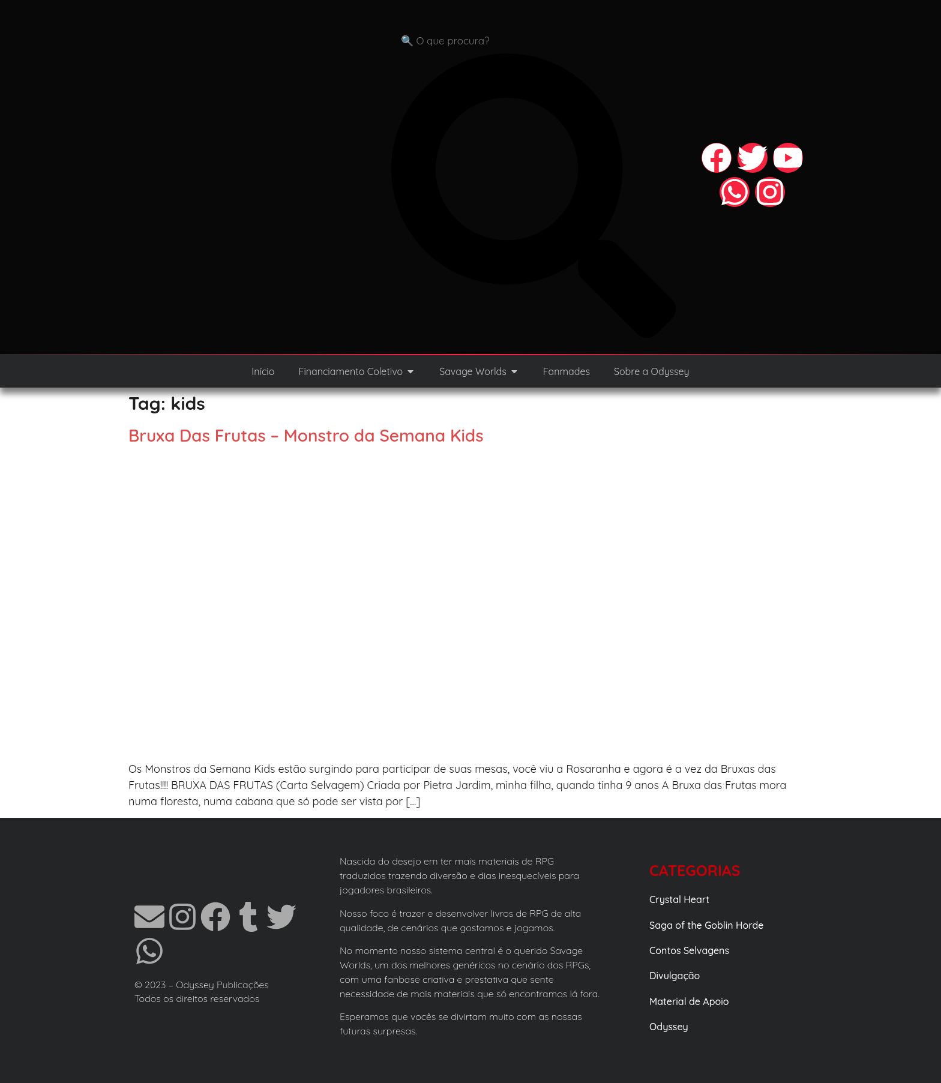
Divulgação (674, 976)
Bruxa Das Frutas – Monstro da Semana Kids (306, 435)
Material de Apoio (689, 1001)
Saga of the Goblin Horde (706, 925)
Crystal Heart (679, 899)
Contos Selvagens (689, 950)
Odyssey (668, 1027)
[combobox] (533, 40)
